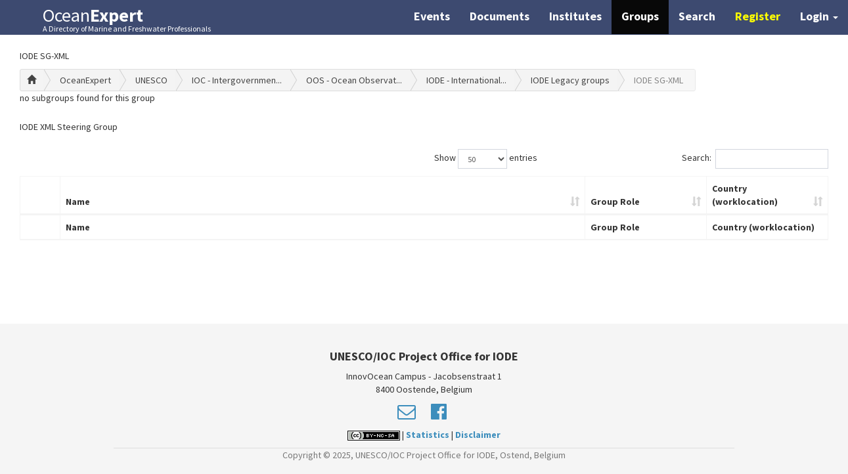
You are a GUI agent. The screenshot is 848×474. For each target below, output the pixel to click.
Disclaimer (478, 435)
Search (697, 16)
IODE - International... (466, 80)
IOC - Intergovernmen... (237, 80)
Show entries (485, 159)
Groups (640, 16)
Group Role (615, 201)
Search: (755, 159)
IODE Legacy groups (570, 80)
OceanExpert (85, 80)
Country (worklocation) (745, 195)
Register (757, 16)
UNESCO (151, 80)
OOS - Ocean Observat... (354, 80)
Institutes (575, 16)
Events (432, 16)
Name (78, 201)
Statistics (427, 435)
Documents (499, 16)
